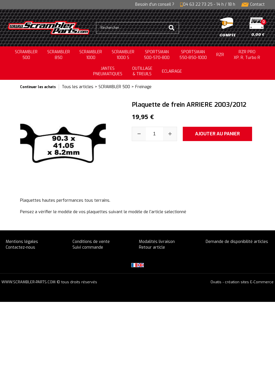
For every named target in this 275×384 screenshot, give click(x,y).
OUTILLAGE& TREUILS (142, 71)
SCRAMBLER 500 (114, 87)
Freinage (143, 87)
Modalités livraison (157, 241)
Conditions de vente (91, 241)
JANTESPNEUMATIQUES (107, 71)
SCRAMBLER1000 (90, 54)
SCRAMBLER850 (58, 54)
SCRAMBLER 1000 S (123, 54)
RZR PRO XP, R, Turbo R (247, 54)
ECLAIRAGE (172, 71)
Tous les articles (77, 87)
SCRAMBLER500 (26, 54)
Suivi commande (87, 247)
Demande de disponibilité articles (237, 241)
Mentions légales (22, 241)
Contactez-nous (20, 247)
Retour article (152, 247)
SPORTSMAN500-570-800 (157, 54)
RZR (220, 55)
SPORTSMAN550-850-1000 (193, 54)
